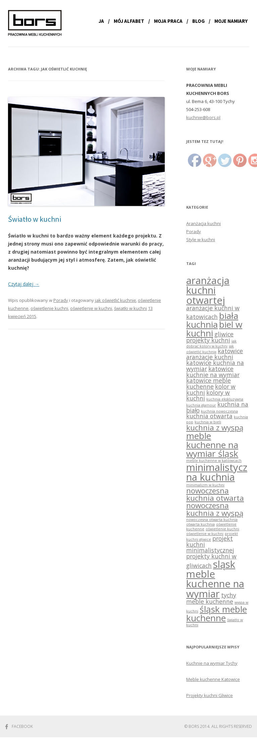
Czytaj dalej (23, 284)
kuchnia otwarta (209, 416)
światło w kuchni (130, 308)
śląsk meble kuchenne (216, 613)
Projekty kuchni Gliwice (209, 695)
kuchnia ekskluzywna (224, 399)
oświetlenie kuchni (49, 308)
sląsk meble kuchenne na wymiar (215, 578)
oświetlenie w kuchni (91, 308)
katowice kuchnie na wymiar (213, 372)
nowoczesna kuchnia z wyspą (214, 509)
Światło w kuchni (34, 219)
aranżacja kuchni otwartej (207, 290)
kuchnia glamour (201, 405)
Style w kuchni (200, 239)
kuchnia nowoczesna (219, 411)
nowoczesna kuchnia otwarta (215, 494)
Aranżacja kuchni (203, 223)
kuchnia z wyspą (214, 427)
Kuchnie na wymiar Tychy (212, 663)
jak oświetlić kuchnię (115, 300)
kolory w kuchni (208, 395)
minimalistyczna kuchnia (216, 472)
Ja (101, 21)
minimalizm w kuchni (205, 485)
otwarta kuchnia (200, 524)
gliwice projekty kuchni (210, 337)
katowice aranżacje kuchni (214, 354)
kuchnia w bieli (208, 422)
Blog (198, 21)
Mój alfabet (129, 21)
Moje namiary (231, 21)
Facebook (22, 726)
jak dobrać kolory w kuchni (211, 344)
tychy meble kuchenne (211, 598)
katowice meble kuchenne (208, 383)
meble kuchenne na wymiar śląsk (212, 444)
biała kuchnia (212, 320)
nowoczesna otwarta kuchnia (212, 519)
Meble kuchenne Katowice (213, 679)
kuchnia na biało (217, 407)
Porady (60, 300)
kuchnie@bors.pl (203, 117)
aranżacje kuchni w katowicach (213, 312)
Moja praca (168, 21)
